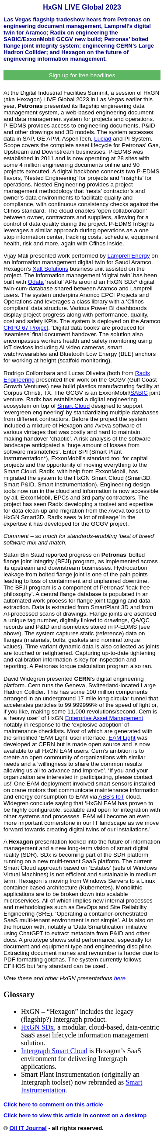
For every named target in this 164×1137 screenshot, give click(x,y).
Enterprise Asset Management (104, 718)
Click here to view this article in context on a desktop (75, 1115)
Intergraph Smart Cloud (54, 1050)
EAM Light (122, 737)
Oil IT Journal (28, 1128)
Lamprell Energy (129, 255)
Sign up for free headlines (82, 75)
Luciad (102, 138)
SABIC (139, 392)
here (120, 978)
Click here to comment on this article (53, 1104)
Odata (36, 282)
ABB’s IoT (111, 796)
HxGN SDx (37, 1027)
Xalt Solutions (50, 268)
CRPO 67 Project (25, 327)
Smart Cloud (73, 406)
